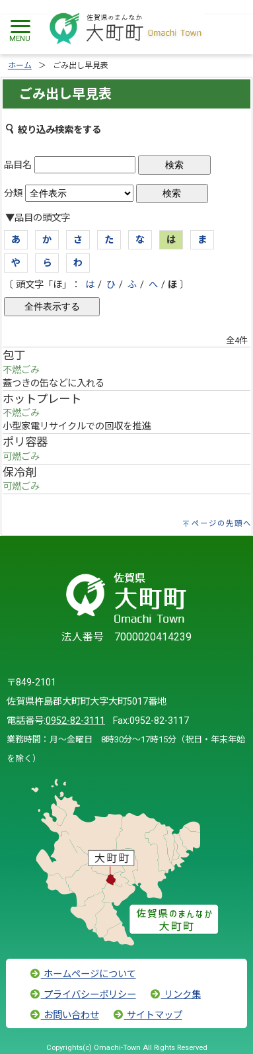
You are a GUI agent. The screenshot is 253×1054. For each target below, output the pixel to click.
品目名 (18, 165)
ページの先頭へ (222, 523)
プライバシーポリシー (82, 994)
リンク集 (175, 994)
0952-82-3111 (75, 720)
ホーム (20, 65)
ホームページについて (82, 974)
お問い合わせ (64, 1015)
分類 (13, 193)
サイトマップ (147, 1015)
